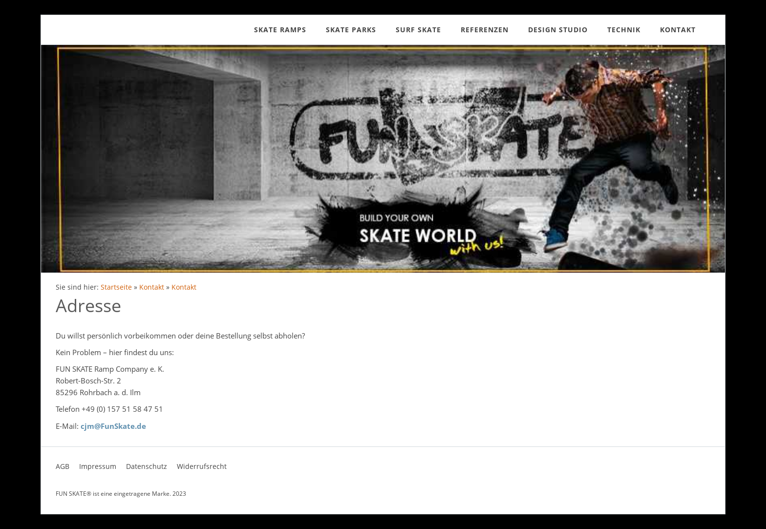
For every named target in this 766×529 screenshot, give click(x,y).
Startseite (116, 287)
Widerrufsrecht (202, 466)
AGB (62, 466)
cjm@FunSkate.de (113, 426)
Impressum (97, 466)
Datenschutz (146, 466)
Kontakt (151, 287)
